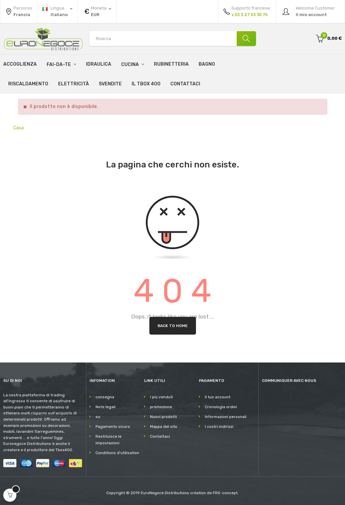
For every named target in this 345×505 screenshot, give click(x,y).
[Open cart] (9, 495)
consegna (105, 397)
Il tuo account (217, 397)
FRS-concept (225, 493)
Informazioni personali (226, 416)
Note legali (106, 407)
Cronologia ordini (221, 407)
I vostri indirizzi (219, 426)
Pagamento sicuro (113, 426)
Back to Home (173, 325)
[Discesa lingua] (57, 11)
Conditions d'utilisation (117, 452)
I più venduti (161, 397)
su (98, 416)
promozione (161, 407)
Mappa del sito (163, 426)
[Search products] (172, 38)
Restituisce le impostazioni (108, 439)
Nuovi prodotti (163, 416)
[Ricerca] (244, 38)
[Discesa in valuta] (97, 11)
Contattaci (160, 436)
